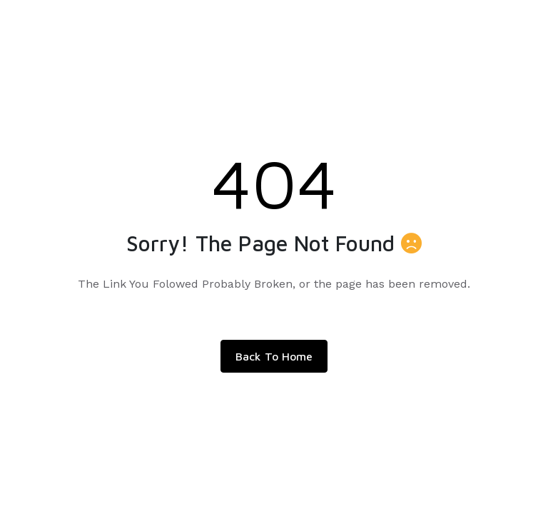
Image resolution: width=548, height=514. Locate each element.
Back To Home (274, 356)
